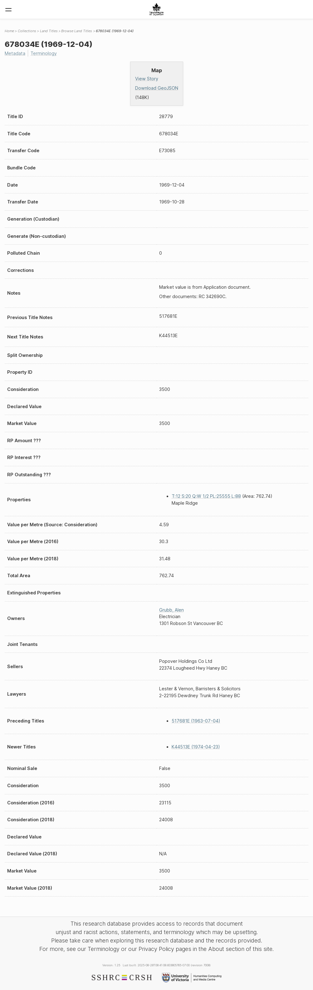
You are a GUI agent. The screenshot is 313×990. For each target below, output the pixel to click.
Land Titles (49, 31)
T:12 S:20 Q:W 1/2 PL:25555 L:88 (206, 496)
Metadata (15, 53)
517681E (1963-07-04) (196, 720)
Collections (27, 31)
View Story (146, 78)
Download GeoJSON (156, 88)
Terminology (44, 53)
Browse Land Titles (76, 31)
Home (9, 31)
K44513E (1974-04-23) (196, 746)
